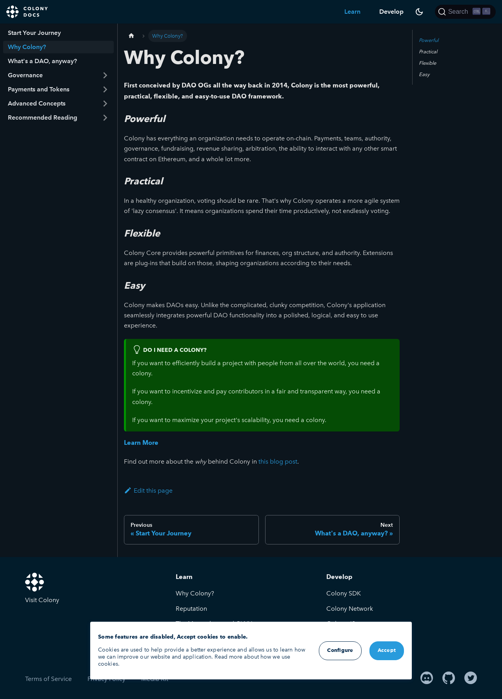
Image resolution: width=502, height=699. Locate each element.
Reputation (191, 608)
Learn (352, 11)
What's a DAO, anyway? (42, 61)
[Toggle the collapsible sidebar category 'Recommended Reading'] (105, 117)
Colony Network (349, 608)
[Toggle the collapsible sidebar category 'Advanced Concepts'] (105, 103)
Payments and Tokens (38, 89)
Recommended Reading (42, 117)
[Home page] (131, 36)
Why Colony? (27, 47)
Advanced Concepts (36, 103)
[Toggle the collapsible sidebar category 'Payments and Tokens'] (105, 89)
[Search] (465, 12)
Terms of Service (48, 679)
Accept (387, 650)
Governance (25, 75)
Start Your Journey (34, 32)
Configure (340, 650)
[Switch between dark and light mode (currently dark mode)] (419, 11)
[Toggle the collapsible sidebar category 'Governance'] (105, 75)
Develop (391, 11)
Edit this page (148, 490)
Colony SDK (343, 593)
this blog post (277, 461)
